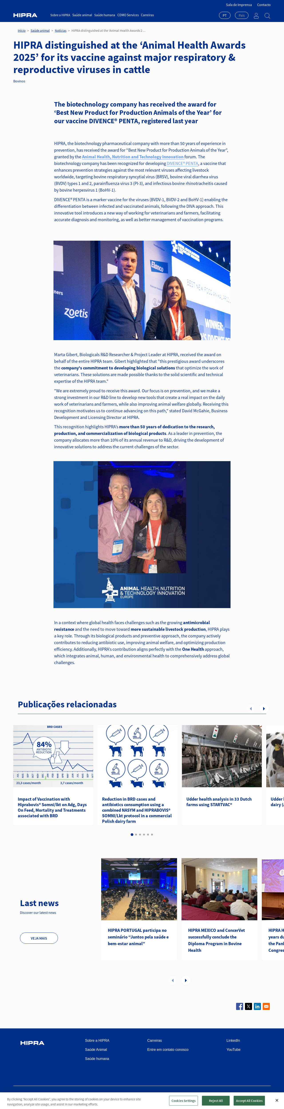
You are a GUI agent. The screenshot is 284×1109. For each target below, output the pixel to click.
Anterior (250, 708)
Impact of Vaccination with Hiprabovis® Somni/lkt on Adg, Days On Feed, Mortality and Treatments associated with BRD (52, 807)
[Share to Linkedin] (257, 1006)
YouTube (234, 1049)
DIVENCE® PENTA (182, 163)
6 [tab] (152, 834)
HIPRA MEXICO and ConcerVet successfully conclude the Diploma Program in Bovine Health (216, 940)
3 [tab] (140, 834)
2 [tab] (136, 834)
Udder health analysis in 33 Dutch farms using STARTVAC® (219, 801)
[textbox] (241, 15)
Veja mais (39, 938)
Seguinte (264, 708)
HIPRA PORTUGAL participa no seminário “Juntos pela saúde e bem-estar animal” (138, 936)
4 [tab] (144, 834)
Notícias (60, 30)
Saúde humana (104, 15)
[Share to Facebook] (239, 1006)
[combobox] (225, 16)
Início (22, 30)
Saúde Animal (96, 1049)
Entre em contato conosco (168, 1049)
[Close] (277, 1104)
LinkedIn (233, 1040)
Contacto (264, 4)
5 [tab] (148, 834)
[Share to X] (248, 1006)
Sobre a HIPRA (60, 15)
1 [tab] (132, 834)
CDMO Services (127, 15)
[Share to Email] (266, 1006)
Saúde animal (81, 15)
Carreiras (146, 15)
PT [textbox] (225, 15)
